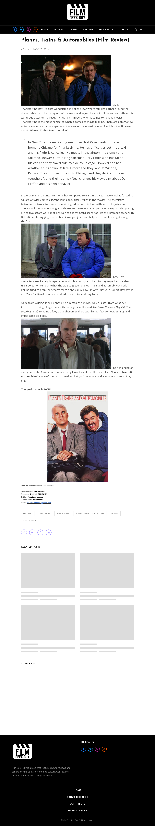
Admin (25, 49)
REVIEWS (114, 513)
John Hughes (63, 513)
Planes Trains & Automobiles (90, 513)
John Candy (44, 513)
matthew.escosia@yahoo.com (39, 503)
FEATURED (27, 513)
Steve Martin (29, 520)
